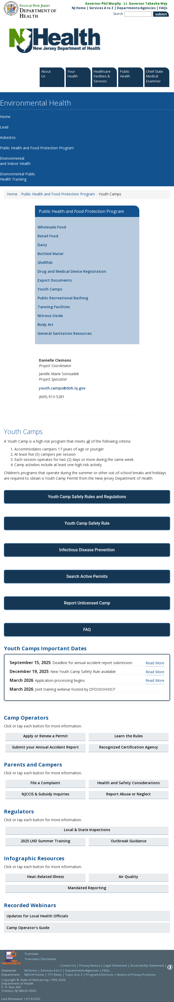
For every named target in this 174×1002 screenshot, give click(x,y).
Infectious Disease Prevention (87, 549)
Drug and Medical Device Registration (72, 271)
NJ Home (79, 8)
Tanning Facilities (54, 306)
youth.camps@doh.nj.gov (62, 388)
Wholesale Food (52, 227)
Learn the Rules (129, 735)
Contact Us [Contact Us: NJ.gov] (68, 965)
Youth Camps (50, 289)
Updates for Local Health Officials (37, 915)
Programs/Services (99, 974)
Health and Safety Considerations (128, 782)
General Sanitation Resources (65, 333)
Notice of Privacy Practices (136, 974)
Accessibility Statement (147, 965)
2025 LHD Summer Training (45, 840)
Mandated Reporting (87, 887)
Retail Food (48, 235)
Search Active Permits (86, 576)
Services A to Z (101, 8)
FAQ (87, 629)
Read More (155, 662)
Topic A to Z (73, 974)
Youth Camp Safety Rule (87, 523)
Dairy (42, 244)
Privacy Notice (89, 965)
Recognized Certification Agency (128, 747)
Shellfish (45, 262)
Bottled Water (51, 253)
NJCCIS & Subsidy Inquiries (45, 793)
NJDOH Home (34, 974)
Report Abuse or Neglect (128, 793)
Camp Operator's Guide (28, 927)
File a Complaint (45, 782)
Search (118, 13)
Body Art (45, 324)
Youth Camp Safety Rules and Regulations (87, 496)
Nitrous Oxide (50, 315)
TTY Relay (54, 974)
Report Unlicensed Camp (87, 603)
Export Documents (55, 280)
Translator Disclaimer (40, 959)
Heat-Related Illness (45, 876)
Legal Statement (115, 965)
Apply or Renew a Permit (45, 735)
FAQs (106, 970)
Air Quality (128, 876)
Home (12, 193)
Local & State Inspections (87, 829)
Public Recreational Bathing (63, 297)
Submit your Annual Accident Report (45, 747)
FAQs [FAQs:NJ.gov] (163, 8)
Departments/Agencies (136, 8)
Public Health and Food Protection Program (58, 193)
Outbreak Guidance (128, 840)
